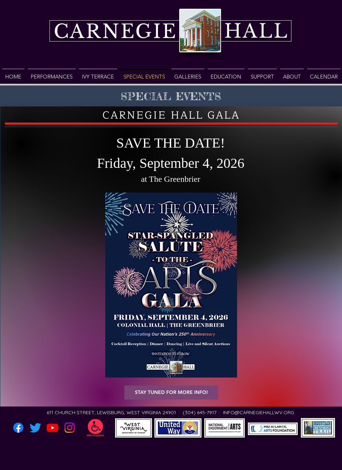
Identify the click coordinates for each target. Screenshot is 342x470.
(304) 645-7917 (199, 412)
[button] (171, 393)
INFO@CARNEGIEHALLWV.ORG (258, 412)
